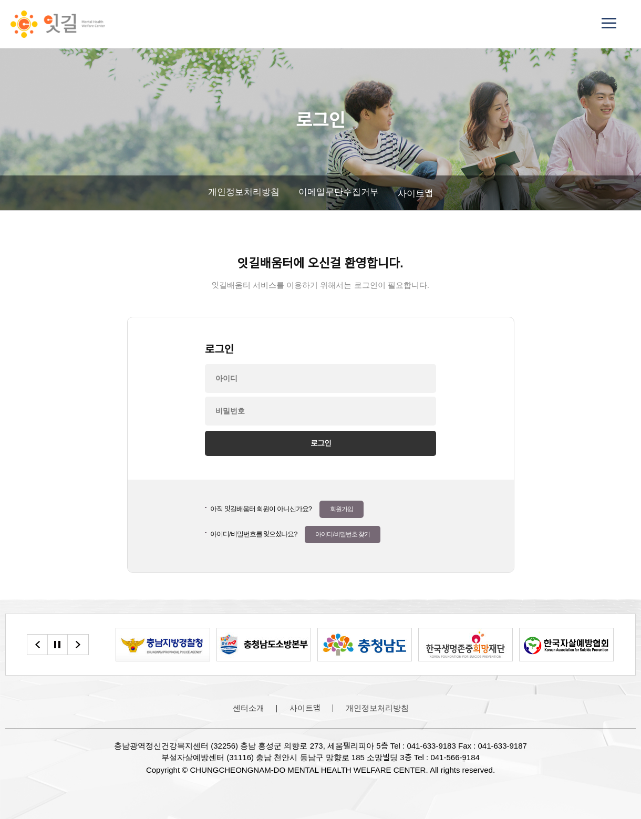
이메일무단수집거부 (338, 192)
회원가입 (341, 509)
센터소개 (248, 707)
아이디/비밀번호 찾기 (342, 534)
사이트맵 (415, 194)
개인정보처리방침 (244, 192)
